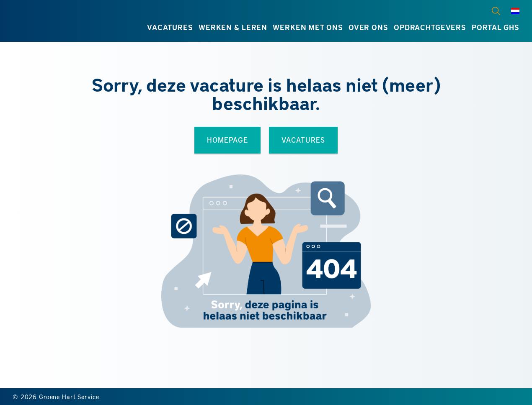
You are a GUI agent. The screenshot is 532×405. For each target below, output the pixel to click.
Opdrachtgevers (430, 27)
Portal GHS (495, 27)
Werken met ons (308, 27)
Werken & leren (233, 27)
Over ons (368, 27)
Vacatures (170, 27)
